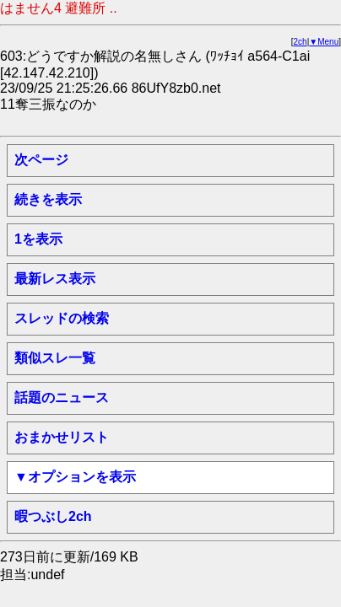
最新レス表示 (54, 278)
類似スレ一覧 (54, 358)
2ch (300, 41)
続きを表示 (48, 199)
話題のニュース (61, 397)
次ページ (41, 160)
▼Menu (323, 41)
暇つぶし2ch (53, 516)
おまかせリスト (61, 437)
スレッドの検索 (61, 318)
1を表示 (38, 239)
